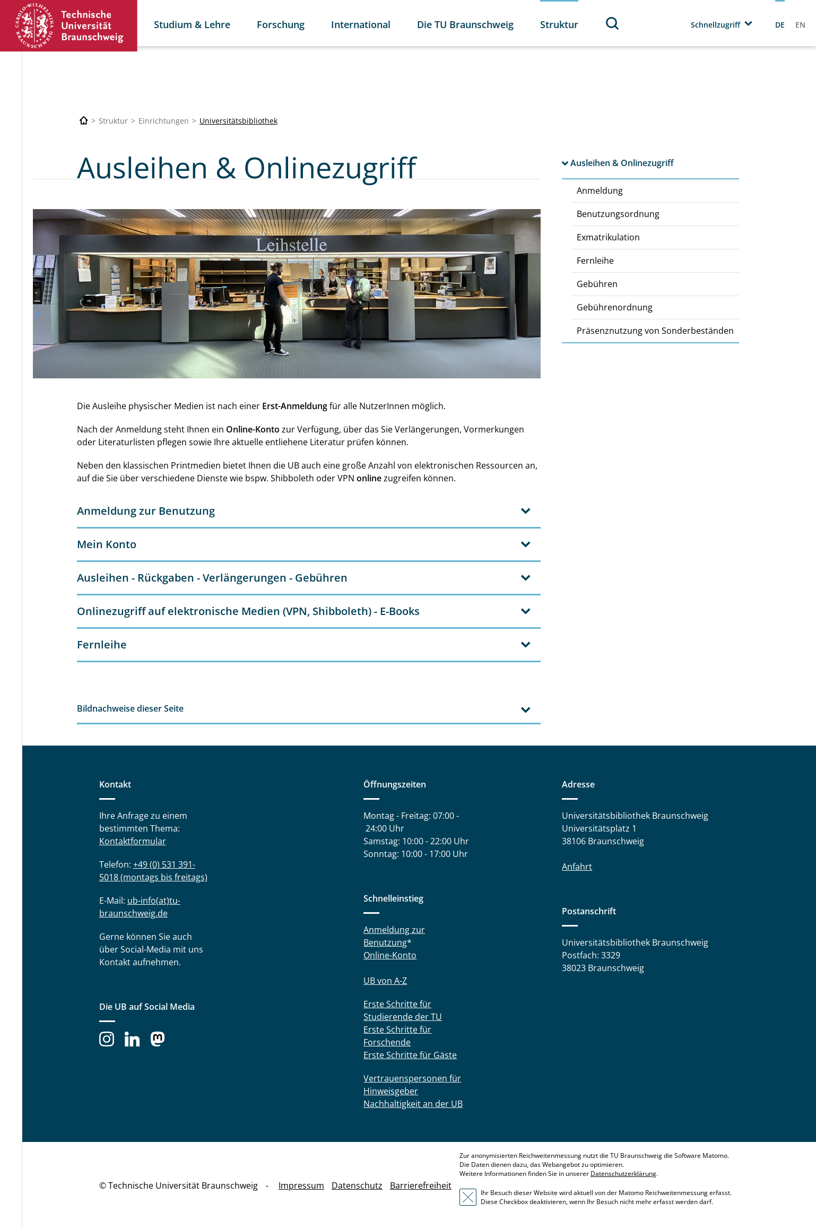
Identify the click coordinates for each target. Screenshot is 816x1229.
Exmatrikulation (608, 237)
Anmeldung (600, 190)
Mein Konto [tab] (106, 544)
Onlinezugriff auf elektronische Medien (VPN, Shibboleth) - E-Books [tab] (248, 611)
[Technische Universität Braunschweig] (84, 121)
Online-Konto (389, 955)
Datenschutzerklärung (623, 1173)
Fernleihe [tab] (102, 644)
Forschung (281, 24)
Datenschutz (357, 1185)
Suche (613, 23)
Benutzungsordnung (618, 214)
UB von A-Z (385, 980)
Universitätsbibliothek (238, 121)
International (360, 24)
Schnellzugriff (715, 25)
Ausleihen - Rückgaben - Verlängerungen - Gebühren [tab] (212, 577)
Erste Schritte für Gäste (410, 1055)
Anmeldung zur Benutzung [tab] (146, 511)
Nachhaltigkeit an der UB (413, 1104)
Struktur (559, 24)
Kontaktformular (132, 841)
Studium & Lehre (192, 24)
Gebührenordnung (615, 307)
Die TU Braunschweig (465, 24)
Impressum (301, 1185)
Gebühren (597, 284)
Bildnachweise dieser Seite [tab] (130, 708)
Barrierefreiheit (421, 1185)
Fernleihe (595, 260)
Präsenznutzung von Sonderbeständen (655, 330)
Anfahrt (577, 866)
